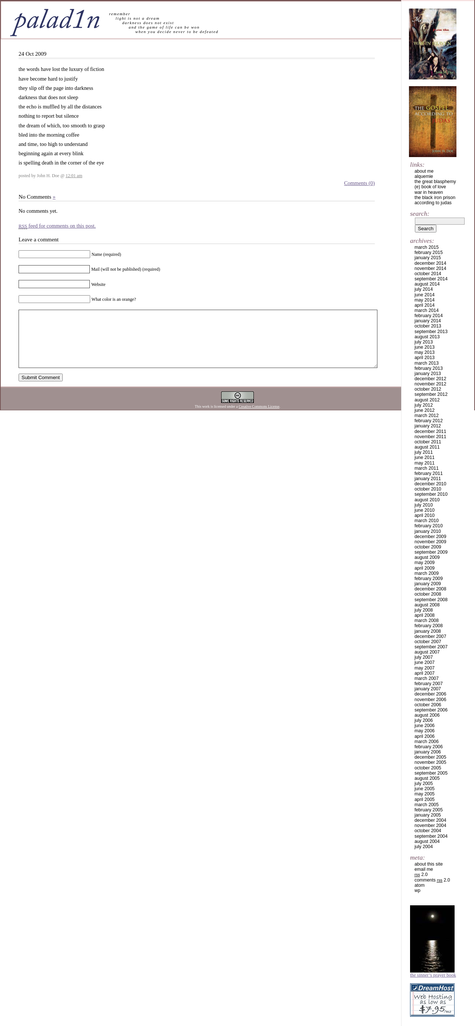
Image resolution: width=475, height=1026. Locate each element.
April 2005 (425, 799)
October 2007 (428, 641)
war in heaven (429, 192)
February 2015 (429, 252)
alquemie (424, 176)
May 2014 (425, 300)
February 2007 (429, 683)
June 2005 (425, 788)
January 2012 (428, 426)
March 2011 (427, 468)
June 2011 (425, 457)
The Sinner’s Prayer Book (433, 975)
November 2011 (430, 436)
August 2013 (427, 336)
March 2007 (427, 678)
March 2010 (427, 520)
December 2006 (430, 694)
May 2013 (425, 352)
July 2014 (424, 289)
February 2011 (429, 473)
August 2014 (427, 284)
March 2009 (427, 573)
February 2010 (429, 525)
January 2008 (428, 631)
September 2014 (431, 278)
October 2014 (428, 273)
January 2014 (428, 320)
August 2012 (427, 400)
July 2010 (424, 505)
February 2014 (429, 315)
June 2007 (425, 662)
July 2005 (424, 783)
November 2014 (430, 268)
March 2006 (427, 741)
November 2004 (430, 825)
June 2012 (425, 410)
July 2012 (424, 405)
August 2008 (427, 605)
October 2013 (428, 326)
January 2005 (428, 815)
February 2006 (429, 746)
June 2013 (425, 347)
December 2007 (430, 636)
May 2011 (425, 463)
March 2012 (427, 415)
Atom (420, 885)
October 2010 (428, 489)
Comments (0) (359, 183)
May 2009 (425, 562)
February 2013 (429, 368)
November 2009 (430, 541)
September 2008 (431, 599)
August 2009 (427, 557)
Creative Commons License (259, 418)
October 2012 (428, 389)
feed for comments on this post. (57, 226)
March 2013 (427, 363)
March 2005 (427, 804)
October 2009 (428, 547)
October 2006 (428, 704)
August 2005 (427, 778)
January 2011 (428, 478)
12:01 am (74, 175)
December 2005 (430, 757)
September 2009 (431, 552)
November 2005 (430, 762)
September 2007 (431, 646)
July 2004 (424, 846)
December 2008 (430, 589)
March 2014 (427, 310)
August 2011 (427, 447)
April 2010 (425, 515)
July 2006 (424, 720)
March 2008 (427, 620)
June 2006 (425, 725)
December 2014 (430, 263)
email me (424, 869)
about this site (429, 864)
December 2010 (430, 483)
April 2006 (425, 736)
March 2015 (427, 247)
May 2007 (425, 668)
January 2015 (428, 257)
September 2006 (431, 710)
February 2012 (429, 420)
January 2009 (428, 583)
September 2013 (431, 331)
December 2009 (430, 536)
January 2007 (428, 688)
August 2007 (427, 652)
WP (417, 890)
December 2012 (430, 378)
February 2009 (429, 578)
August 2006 (427, 715)
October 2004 (428, 830)
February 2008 (429, 625)
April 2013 (425, 357)
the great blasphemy (435, 181)
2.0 (421, 874)
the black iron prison (435, 197)
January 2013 (428, 373)
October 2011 (428, 441)
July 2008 (424, 610)
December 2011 (430, 431)
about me (424, 171)
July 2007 (424, 657)
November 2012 (430, 384)
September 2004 (431, 836)
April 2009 (425, 568)
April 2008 (425, 615)
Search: (419, 213)
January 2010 (428, 531)
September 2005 (431, 773)
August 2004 (427, 841)
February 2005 (429, 809)
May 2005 (425, 794)
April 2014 (425, 305)
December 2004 (430, 820)
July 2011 (424, 452)
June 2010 (425, 510)
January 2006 (428, 752)
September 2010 (431, 494)
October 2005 (428, 768)
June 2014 (425, 294)
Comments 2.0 (432, 880)
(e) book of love (430, 186)
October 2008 (428, 594)
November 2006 (430, 699)
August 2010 (427, 499)
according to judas (433, 202)
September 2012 (431, 394)
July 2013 (424, 342)
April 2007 (425, 673)
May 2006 (425, 730)
